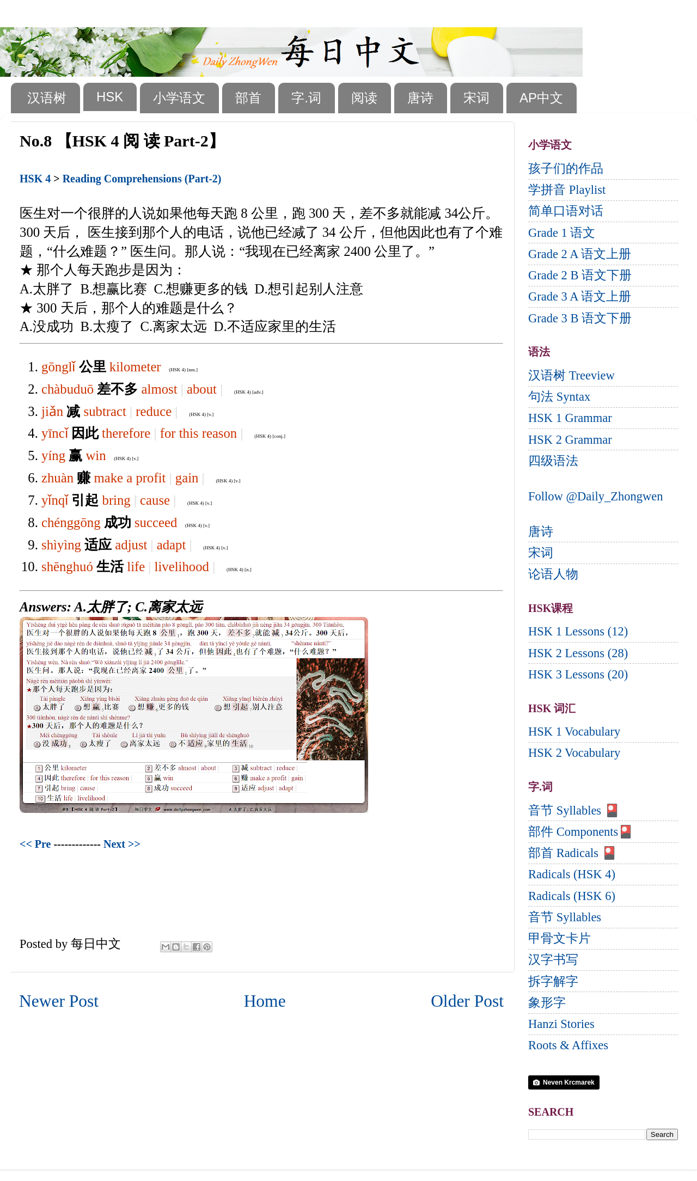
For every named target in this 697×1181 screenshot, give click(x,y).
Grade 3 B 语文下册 (580, 318)
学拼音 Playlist (567, 190)
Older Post (467, 1001)
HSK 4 (35, 179)
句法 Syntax (559, 396)
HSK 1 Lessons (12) (578, 631)
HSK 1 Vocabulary (574, 731)
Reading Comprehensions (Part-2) (142, 179)
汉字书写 (553, 959)
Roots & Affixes (568, 1045)
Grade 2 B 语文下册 (580, 275)
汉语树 (46, 97)
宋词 (476, 97)
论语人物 (553, 574)
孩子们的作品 (565, 168)
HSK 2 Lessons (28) (578, 653)
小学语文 (179, 97)
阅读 (364, 97)
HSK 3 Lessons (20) (578, 674)
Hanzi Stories (561, 1024)
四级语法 (553, 461)
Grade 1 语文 (561, 233)
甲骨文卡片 (559, 938)
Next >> (121, 844)
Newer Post (59, 1001)
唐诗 (420, 97)
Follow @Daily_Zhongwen (595, 496)
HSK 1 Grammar (570, 418)
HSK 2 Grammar (570, 439)
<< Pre (35, 844)
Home (265, 1001)
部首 (248, 97)
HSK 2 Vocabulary (574, 753)
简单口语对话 (565, 211)
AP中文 (541, 97)
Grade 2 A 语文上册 (579, 254)
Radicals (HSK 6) (571, 896)
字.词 (306, 97)
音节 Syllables (564, 917)
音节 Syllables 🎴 (574, 810)
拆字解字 (553, 981)
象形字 (547, 1002)
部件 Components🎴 (580, 832)
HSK (109, 96)
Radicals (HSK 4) (571, 874)
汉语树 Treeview (571, 375)
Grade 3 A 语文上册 (579, 296)
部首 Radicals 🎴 (572, 853)
